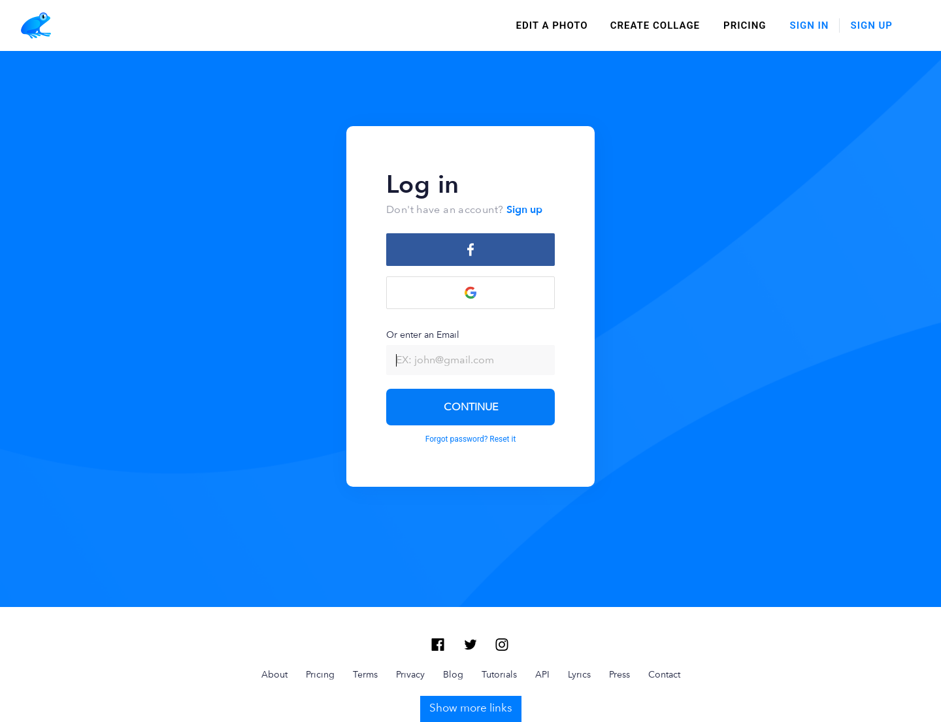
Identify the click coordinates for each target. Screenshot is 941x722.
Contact (664, 674)
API (542, 674)
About (274, 674)
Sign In (809, 25)
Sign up (524, 210)
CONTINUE (471, 407)
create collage (655, 25)
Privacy (410, 674)
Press (619, 674)
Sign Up (871, 25)
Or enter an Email (470, 352)
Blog (453, 674)
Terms (365, 674)
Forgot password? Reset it (470, 439)
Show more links (470, 707)
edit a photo (552, 25)
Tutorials (499, 674)
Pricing (744, 25)
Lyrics (579, 674)
